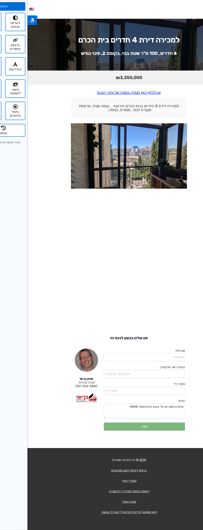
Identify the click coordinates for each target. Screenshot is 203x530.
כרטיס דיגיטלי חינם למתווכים (101, 470)
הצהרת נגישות (83, 512)
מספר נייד (152, 384)
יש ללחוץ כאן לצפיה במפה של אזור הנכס (101, 92)
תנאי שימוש (122, 512)
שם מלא (153, 350)
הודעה (154, 401)
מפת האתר (102, 502)
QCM (115, 460)
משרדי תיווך (101, 481)
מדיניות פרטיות (103, 512)
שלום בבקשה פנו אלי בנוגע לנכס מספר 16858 (117, 411)
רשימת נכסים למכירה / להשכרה (101, 491)
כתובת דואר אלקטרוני (145, 367)
